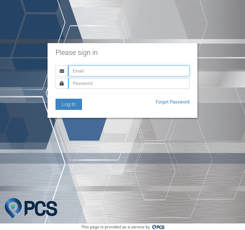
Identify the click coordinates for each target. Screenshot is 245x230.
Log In (69, 104)
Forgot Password (172, 101)
